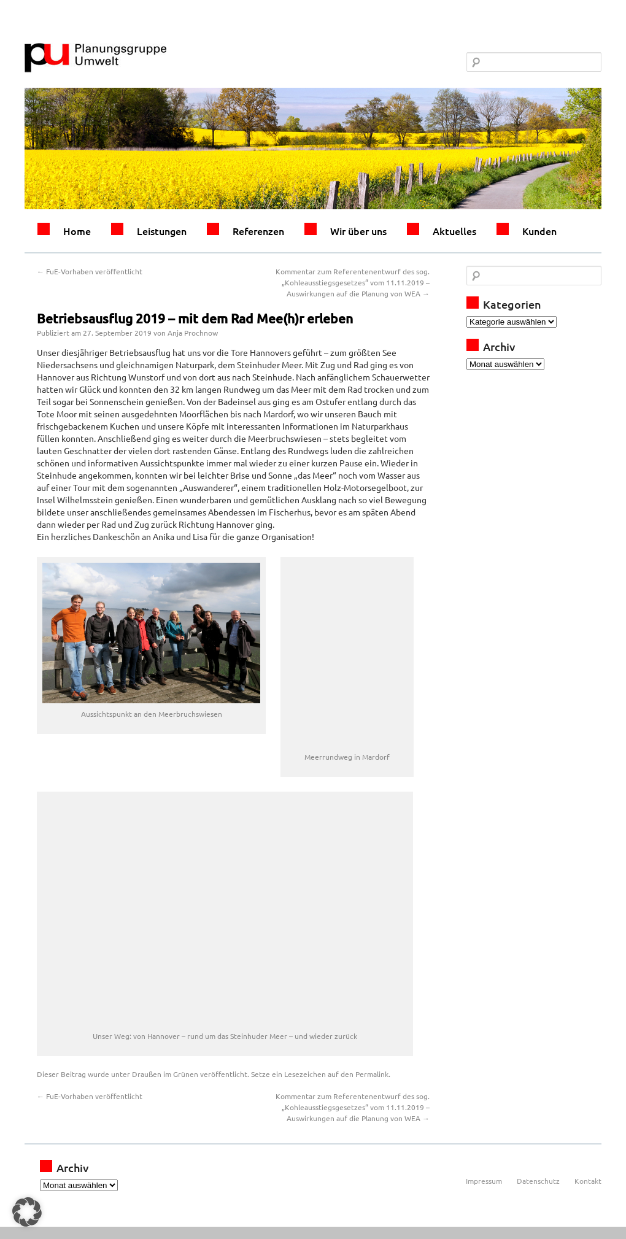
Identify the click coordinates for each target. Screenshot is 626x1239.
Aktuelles (454, 230)
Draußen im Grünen (165, 1074)
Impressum (484, 1181)
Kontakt (587, 1181)
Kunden (539, 230)
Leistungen (162, 230)
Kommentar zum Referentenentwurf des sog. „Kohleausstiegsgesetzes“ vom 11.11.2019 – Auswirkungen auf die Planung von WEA (353, 282)
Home (77, 230)
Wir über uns (358, 230)
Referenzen (258, 230)
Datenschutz (538, 1181)
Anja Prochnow (193, 333)
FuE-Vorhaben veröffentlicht (89, 271)
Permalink (371, 1074)
